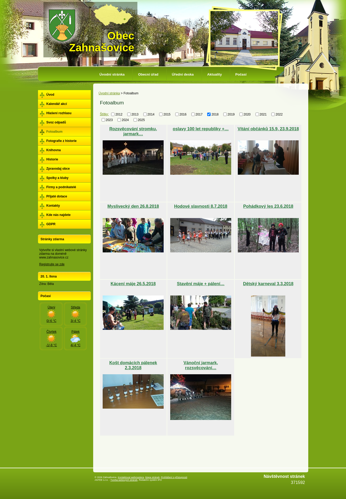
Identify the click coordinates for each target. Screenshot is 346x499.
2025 (141, 120)
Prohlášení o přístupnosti (174, 477)
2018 (215, 114)
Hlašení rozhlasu (59, 113)
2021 (263, 114)
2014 (151, 114)
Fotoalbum (54, 131)
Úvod (50, 94)
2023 (109, 120)
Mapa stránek (152, 477)
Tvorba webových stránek (124, 480)
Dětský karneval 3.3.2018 (268, 283)
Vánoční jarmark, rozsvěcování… (200, 365)
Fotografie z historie (61, 141)
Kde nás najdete (58, 215)
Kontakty (53, 205)
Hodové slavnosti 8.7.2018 (200, 206)
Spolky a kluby (57, 178)
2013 (135, 114)
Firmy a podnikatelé (61, 187)
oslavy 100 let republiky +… (201, 128)
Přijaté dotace (56, 196)
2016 (183, 114)
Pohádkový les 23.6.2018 (268, 206)
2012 (118, 114)
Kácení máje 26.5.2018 (133, 283)
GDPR (51, 224)
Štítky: (104, 114)
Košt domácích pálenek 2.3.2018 (133, 365)
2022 (279, 114)
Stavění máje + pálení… (200, 283)
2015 (166, 114)
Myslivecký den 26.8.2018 (133, 206)
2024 (125, 120)
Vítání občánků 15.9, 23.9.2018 (268, 128)
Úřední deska (183, 74)
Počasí (241, 74)
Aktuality (214, 74)
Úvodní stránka (112, 74)
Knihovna (53, 150)
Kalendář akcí (56, 104)
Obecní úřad (148, 74)
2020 (247, 114)
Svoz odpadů (56, 122)
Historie (52, 159)
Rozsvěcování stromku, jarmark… (133, 131)
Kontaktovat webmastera (131, 477)
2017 (199, 114)
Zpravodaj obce (58, 168)
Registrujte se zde (52, 264)
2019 (231, 114)
